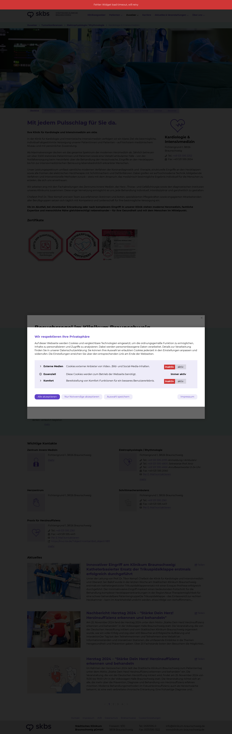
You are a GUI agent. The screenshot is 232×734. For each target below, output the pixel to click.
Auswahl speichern (118, 396)
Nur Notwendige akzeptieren (82, 396)
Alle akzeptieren (47, 396)
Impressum (187, 396)
